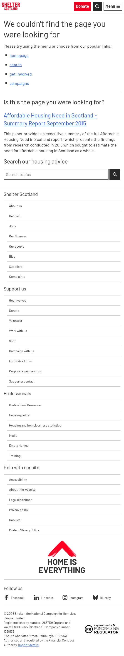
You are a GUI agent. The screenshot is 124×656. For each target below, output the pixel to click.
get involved (21, 73)
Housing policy (19, 415)
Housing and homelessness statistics (35, 425)
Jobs (12, 226)
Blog (12, 256)
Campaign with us (21, 351)
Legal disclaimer (20, 500)
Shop (12, 341)
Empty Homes (18, 445)
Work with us (18, 331)
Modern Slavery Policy (24, 530)
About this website (22, 489)
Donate (14, 310)
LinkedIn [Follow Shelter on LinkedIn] (43, 597)
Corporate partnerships (25, 371)
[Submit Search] (114, 174)
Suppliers (15, 266)
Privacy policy (18, 510)
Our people (16, 246)
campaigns (19, 83)
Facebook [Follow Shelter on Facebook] (14, 597)
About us (15, 206)
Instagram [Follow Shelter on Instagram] (73, 597)
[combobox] (56, 174)
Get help (14, 216)
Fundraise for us (20, 361)
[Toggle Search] (97, 6)
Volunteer (15, 320)
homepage (19, 55)
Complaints (17, 276)
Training (14, 456)
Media (13, 435)
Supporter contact (22, 381)
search (16, 64)
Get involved (17, 300)
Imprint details (28, 645)
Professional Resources (25, 405)
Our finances (18, 236)
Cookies (14, 520)
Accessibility (18, 479)
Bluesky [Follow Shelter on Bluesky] (102, 597)
